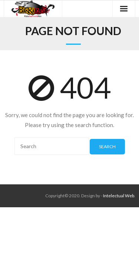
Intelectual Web (118, 195)
